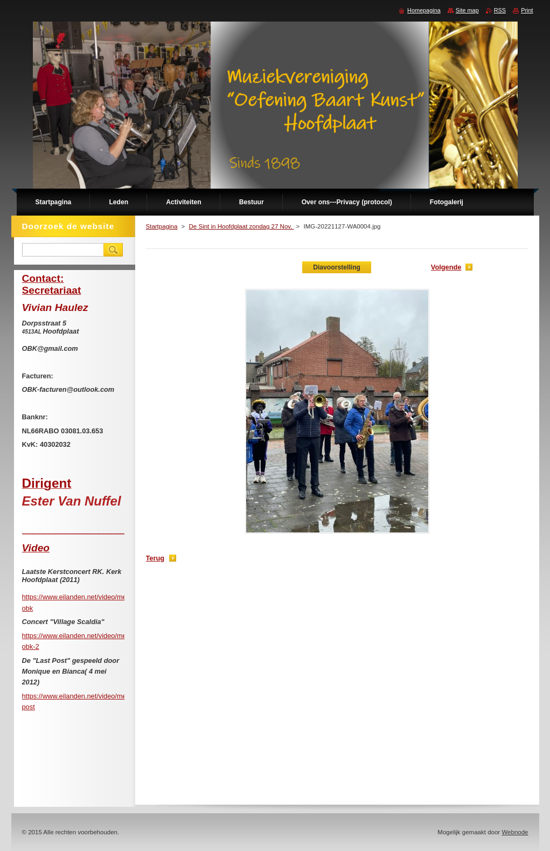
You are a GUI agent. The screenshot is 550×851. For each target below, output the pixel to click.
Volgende (446, 267)
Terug (155, 558)
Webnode (515, 832)
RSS (500, 10)
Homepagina (424, 10)
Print (527, 10)
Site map (467, 10)
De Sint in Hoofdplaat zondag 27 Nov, (241, 226)
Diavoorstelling (336, 267)
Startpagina (162, 226)
